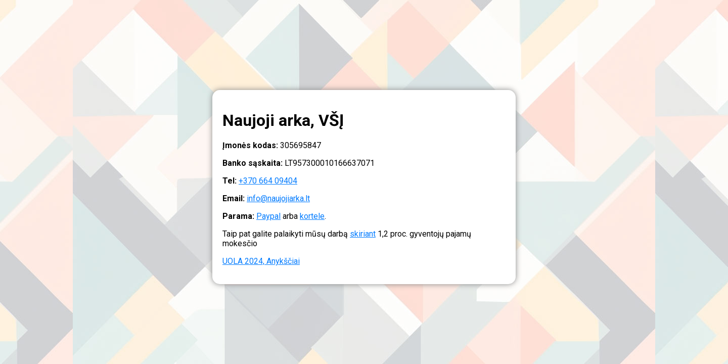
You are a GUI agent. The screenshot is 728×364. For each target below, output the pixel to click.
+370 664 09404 (268, 181)
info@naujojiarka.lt (278, 198)
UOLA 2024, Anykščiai (261, 261)
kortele (312, 216)
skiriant (363, 234)
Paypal (268, 216)
